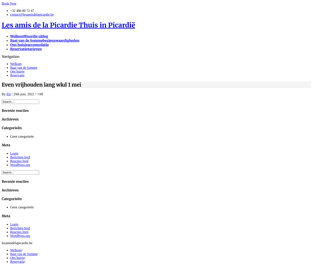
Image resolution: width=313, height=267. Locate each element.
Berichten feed (20, 157)
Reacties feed (19, 161)
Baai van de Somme (23, 67)
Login (14, 153)
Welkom (16, 64)
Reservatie (17, 75)
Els (9, 94)
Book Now (9, 3)
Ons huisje (17, 71)
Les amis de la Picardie (68, 25)
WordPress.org (20, 165)
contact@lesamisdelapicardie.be (32, 14)
